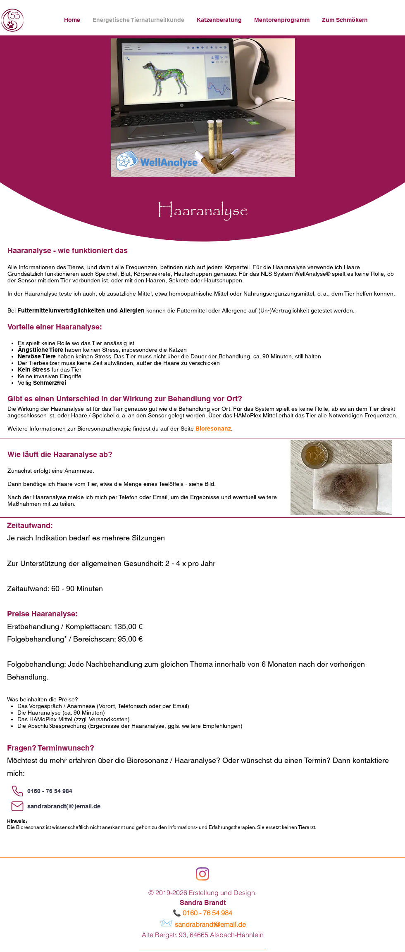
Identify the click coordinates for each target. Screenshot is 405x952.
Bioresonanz (213, 428)
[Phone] (17, 791)
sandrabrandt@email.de (210, 924)
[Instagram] (202, 874)
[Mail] (17, 806)
